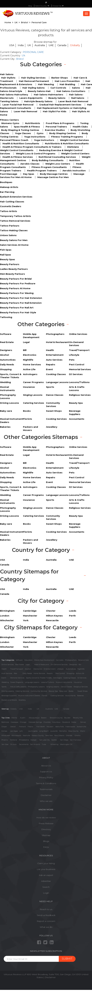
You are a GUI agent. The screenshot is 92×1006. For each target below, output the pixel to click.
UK (29, 45)
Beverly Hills (78, 718)
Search (46, 887)
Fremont (22, 727)
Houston (50, 727)
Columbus (56, 722)
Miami (82, 731)
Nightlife (80, 669)
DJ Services (81, 678)
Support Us (46, 771)
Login (46, 893)
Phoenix (4, 740)
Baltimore (5, 722)
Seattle (54, 740)
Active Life (80, 673)
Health (4, 669)
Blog (30, 6)
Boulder (67, 718)
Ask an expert (46, 875)
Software (19, 660)
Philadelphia (24, 740)
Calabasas (14, 722)
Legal (28, 664)
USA (11, 45)
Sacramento (23, 744)
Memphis (63, 731)
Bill (80, 664)
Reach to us (46, 909)
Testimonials (46, 789)
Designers (73, 664)
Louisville (54, 731)
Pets (15, 673)
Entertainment (49, 669)
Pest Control (60, 673)
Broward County (56, 718)
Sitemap (46, 835)
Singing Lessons (52, 687)
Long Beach (44, 731)
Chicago (23, 722)
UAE (51, 45)
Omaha (77, 735)
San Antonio (35, 744)
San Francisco (75, 740)
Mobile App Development (44, 660)
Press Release (46, 823)
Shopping (70, 673)
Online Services (7, 664)
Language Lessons (32, 682)
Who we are (46, 801)
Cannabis (59, 660)
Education (28, 660)
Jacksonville (81, 727)
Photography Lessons (36, 687)
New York (49, 735)
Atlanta (14, 718)
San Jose (4, 744)
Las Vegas (14, 731)
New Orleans (59, 735)
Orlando (69, 735)
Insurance (78, 682)
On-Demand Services (59, 664)
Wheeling (54, 744)
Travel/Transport (16, 669)
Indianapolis (70, 727)
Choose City (58, 6)
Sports (3, 687)
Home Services (39, 673)
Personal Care (83, 660)
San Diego (64, 740)
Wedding (5, 682)
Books (71, 691)
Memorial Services (17, 678)
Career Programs (16, 682)
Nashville (26, 735)
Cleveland (66, 722)
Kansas (4, 731)
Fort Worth (41, 727)
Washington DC (66, 744)
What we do (46, 927)
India (21, 45)
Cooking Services (57, 696)
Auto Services (6, 673)
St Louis (13, 744)
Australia (40, 45)
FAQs (46, 847)
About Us (46, 765)
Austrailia (49, 709)
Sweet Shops (82, 691)
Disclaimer (46, 795)
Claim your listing (46, 863)
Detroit (13, 727)
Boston (44, 718)
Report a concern (46, 921)
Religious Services (81, 687)
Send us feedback (46, 915)
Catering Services (22, 691)
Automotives (71, 669)
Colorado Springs (35, 722)
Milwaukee (5, 735)
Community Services (39, 691)
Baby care (63, 691)
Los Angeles (33, 731)
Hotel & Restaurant (41, 664)
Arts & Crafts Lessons (18, 687)
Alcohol (28, 669)
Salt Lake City (44, 740)
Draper (4, 727)
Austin (22, 718)
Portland (13, 740)
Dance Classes (66, 687)
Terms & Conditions (46, 783)
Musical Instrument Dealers (29, 696)
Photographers (71, 660)
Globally (75, 45)
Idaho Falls (59, 727)
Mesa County (73, 731)
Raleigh (34, 740)
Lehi (21, 731)
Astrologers (57, 678)
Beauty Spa (53, 691)
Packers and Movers (9, 700)
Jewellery (22, 700)
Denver (83, 722)
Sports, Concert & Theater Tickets (39, 678)
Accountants (70, 696)
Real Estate (19, 664)
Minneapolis (16, 735)
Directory (46, 829)
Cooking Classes (70, 678)
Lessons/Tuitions (47, 682)
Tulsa (44, 744)
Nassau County (38, 735)
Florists (44, 696)
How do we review (46, 817)
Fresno (30, 727)
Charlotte (47, 722)
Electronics (38, 669)
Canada (61, 45)
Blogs (46, 841)
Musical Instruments (64, 682)
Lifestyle (60, 669)
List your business (46, 869)
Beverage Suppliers (9, 696)
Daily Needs (27, 673)
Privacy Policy (46, 777)
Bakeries (80, 696)
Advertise (46, 881)
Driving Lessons (7, 691)
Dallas (73, 722)
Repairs (50, 673)
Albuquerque (34, 718)
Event (3, 678)
